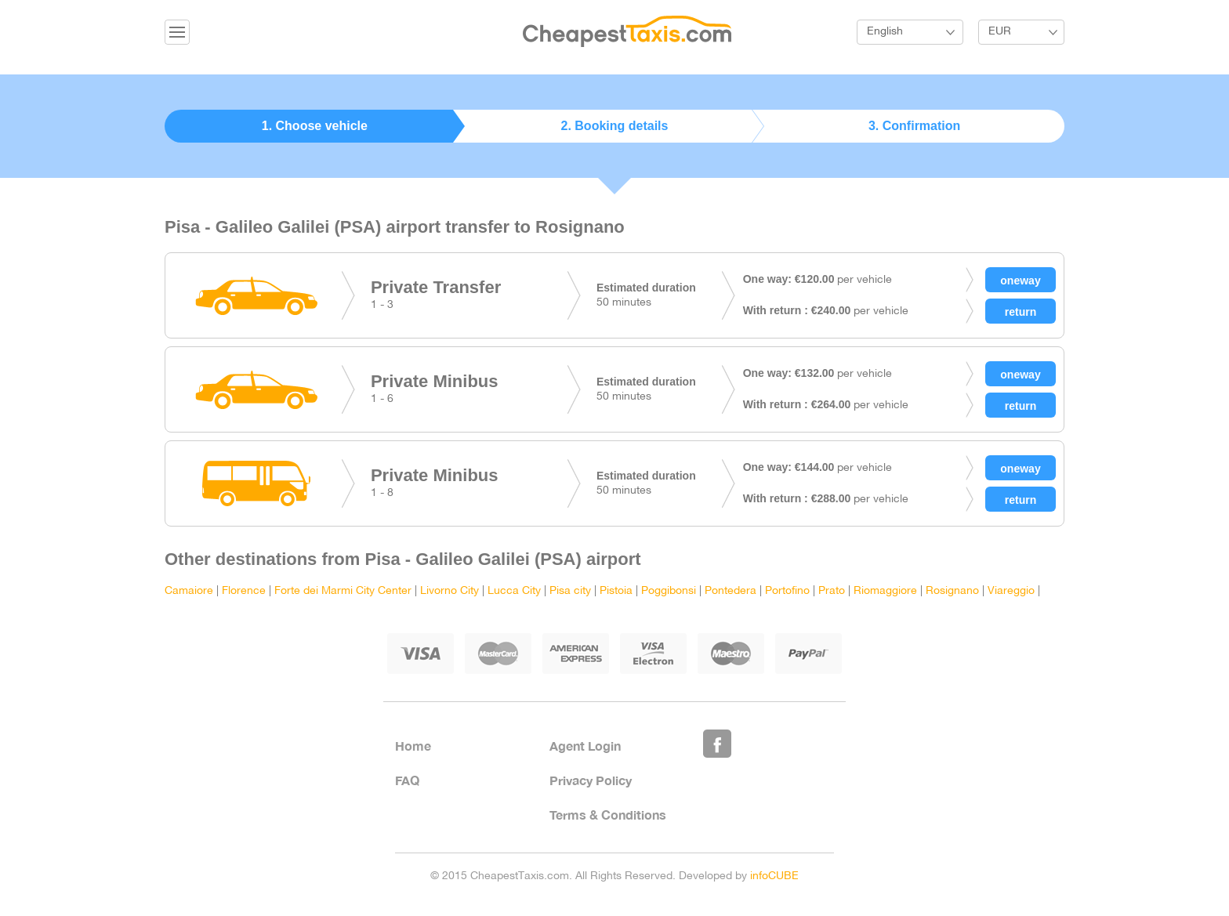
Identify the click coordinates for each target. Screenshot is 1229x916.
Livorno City (449, 591)
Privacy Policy (590, 780)
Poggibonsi (668, 591)
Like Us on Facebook (717, 744)
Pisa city (570, 591)
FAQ (407, 780)
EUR (999, 32)
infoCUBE (774, 876)
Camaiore (189, 591)
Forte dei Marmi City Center (342, 591)
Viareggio (1011, 591)
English (885, 32)
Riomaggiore (885, 591)
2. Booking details (615, 125)
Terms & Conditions (607, 814)
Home (413, 745)
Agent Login (585, 745)
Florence (244, 591)
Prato (831, 591)
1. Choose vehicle (315, 125)
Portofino (787, 591)
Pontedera (730, 591)
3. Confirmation (914, 125)
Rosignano (952, 591)
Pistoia (616, 591)
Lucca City (514, 591)
